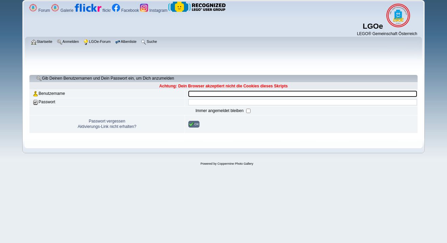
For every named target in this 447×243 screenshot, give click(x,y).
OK (194, 124)
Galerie (62, 10)
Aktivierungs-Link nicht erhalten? (107, 126)
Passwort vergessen (107, 121)
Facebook (126, 10)
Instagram (154, 10)
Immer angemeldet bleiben (219, 110)
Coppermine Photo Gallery (235, 163)
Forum (40, 10)
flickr (93, 10)
